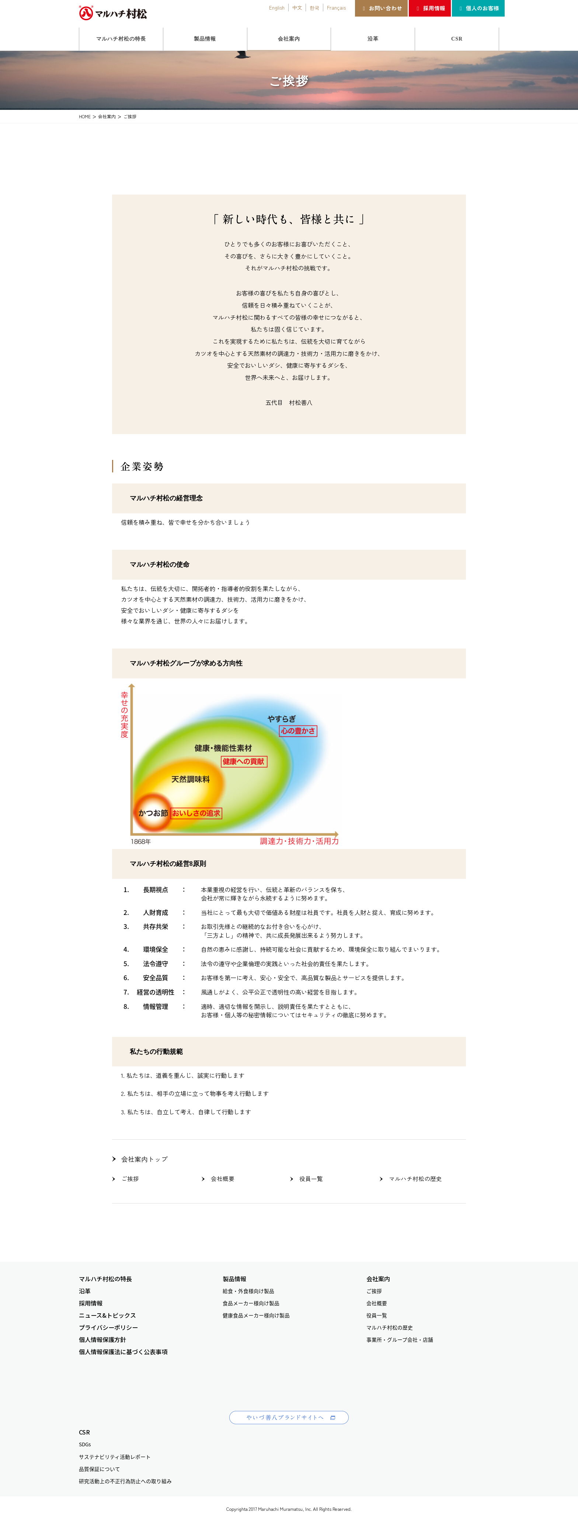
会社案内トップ (140, 1158)
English (277, 7)
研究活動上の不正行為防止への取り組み (125, 1478)
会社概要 (220, 1177)
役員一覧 (308, 1177)
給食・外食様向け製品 (248, 1288)
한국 (314, 7)
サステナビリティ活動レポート (115, 1454)
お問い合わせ (381, 8)
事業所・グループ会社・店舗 (399, 1337)
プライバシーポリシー (108, 1325)
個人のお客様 (478, 8)
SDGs (85, 1442)
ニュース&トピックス (107, 1313)
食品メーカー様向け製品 (251, 1301)
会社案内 (378, 1276)
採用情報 (429, 8)
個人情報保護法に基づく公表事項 (123, 1350)
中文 (297, 7)
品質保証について (99, 1466)
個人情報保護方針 (102, 1338)
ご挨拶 (129, 1177)
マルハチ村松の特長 (105, 1276)
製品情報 (234, 1276)
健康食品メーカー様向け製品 (256, 1313)
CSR (84, 1430)
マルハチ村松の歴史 (410, 1177)
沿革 (85, 1289)
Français (336, 7)
